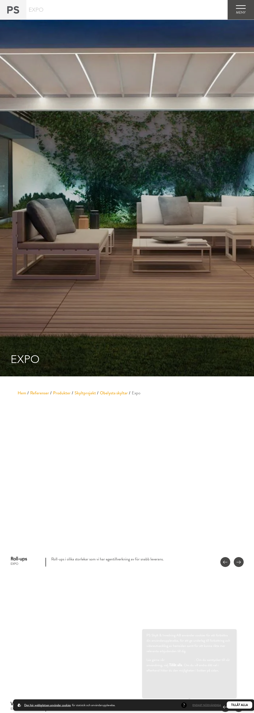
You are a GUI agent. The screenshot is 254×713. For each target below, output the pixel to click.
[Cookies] (5, 707)
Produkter (62, 393)
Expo (136, 393)
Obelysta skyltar (114, 393)
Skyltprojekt (85, 393)
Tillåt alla (239, 705)
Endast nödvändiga (206, 705)
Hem (22, 393)
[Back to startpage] (13, 10)
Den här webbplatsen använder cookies (47, 705)
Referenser (39, 393)
